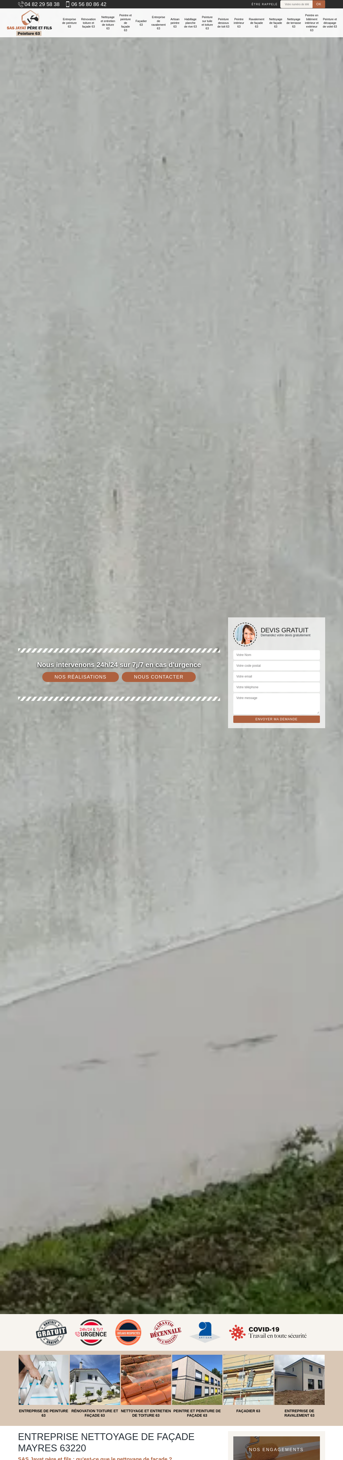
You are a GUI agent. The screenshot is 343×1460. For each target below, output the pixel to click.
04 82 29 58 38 (39, 4)
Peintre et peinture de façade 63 (125, 23)
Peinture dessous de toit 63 (223, 23)
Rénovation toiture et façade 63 (88, 23)
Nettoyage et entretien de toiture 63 (108, 22)
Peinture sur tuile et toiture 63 (207, 22)
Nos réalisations (81, 677)
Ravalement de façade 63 (256, 23)
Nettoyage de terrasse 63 (294, 23)
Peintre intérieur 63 (239, 23)
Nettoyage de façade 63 (275, 23)
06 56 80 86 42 (85, 4)
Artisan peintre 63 (175, 23)
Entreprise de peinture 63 (69, 23)
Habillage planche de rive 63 (190, 23)
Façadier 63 (141, 22)
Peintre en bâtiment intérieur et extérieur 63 (312, 23)
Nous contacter (159, 677)
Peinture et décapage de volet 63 (330, 23)
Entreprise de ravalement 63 (158, 22)
